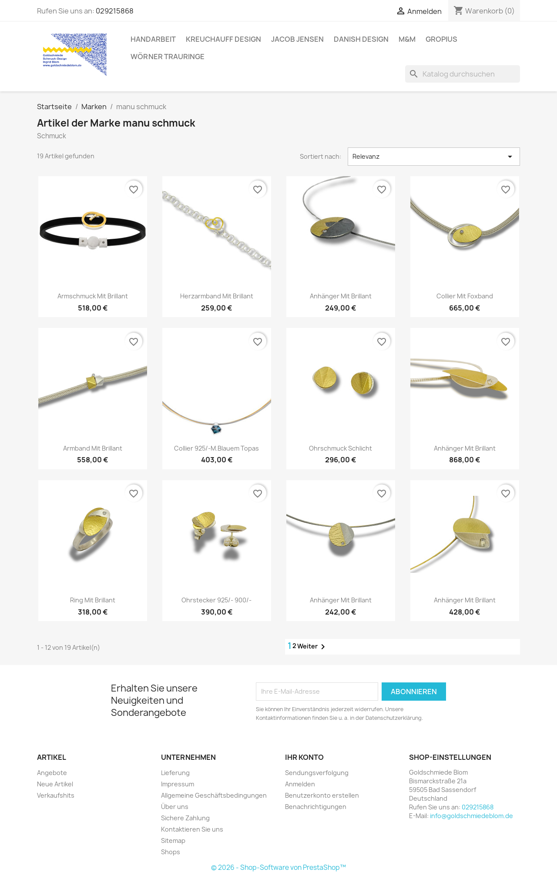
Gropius (441, 39)
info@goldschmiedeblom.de (471, 816)
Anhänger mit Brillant (341, 296)
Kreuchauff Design (223, 39)
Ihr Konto (304, 757)
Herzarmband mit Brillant (216, 296)
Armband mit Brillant (92, 448)
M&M (407, 39)
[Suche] (462, 74)
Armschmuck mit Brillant (92, 296)
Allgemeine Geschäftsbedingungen (214, 795)
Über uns (174, 806)
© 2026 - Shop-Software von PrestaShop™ (278, 867)
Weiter (312, 647)
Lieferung (175, 773)
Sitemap (173, 840)
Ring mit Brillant (92, 600)
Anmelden (300, 784)
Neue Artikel (55, 784)
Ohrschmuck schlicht (340, 448)
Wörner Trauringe (168, 56)
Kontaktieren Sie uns (192, 829)
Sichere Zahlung (185, 818)
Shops (170, 852)
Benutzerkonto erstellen (322, 795)
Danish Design (361, 39)
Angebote (52, 773)
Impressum (177, 784)
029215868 (115, 11)
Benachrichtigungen (315, 806)
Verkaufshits (55, 795)
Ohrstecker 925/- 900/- (216, 600)
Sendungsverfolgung (317, 773)
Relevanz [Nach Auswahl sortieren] (433, 156)
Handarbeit (153, 39)
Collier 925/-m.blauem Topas (216, 448)
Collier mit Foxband (464, 296)
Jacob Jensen (297, 39)
